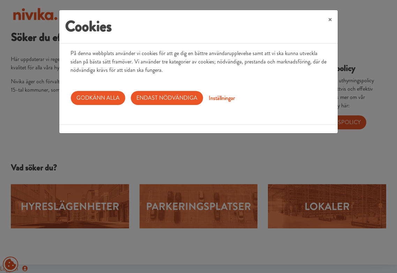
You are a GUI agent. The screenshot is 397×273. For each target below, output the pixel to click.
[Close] (330, 20)
